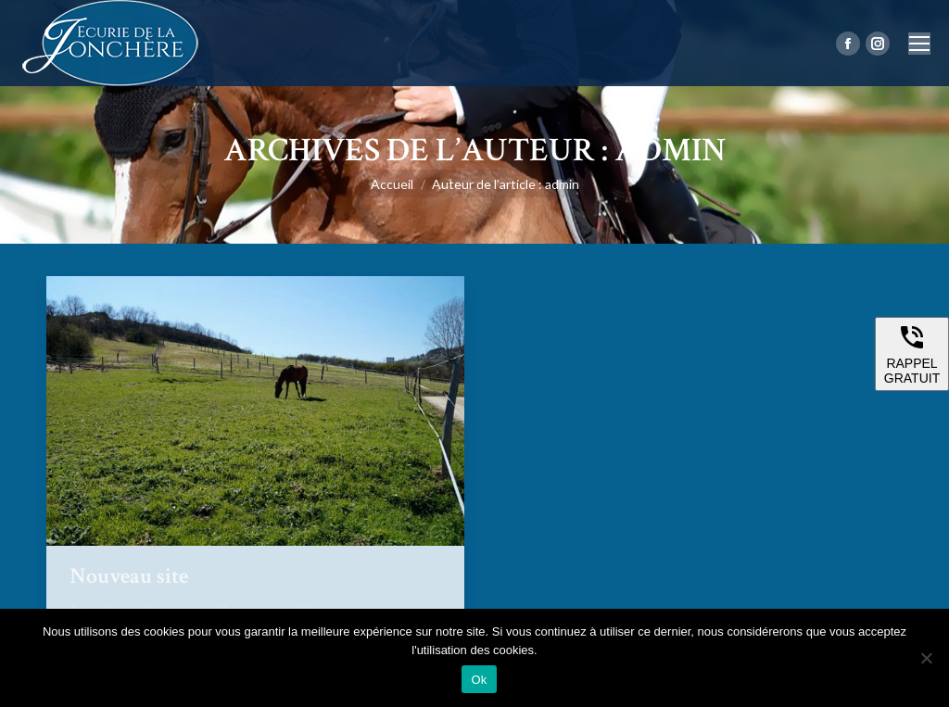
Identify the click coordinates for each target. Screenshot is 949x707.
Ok (479, 680)
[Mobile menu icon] (919, 43)
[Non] (926, 658)
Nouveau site (129, 576)
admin (670, 150)
